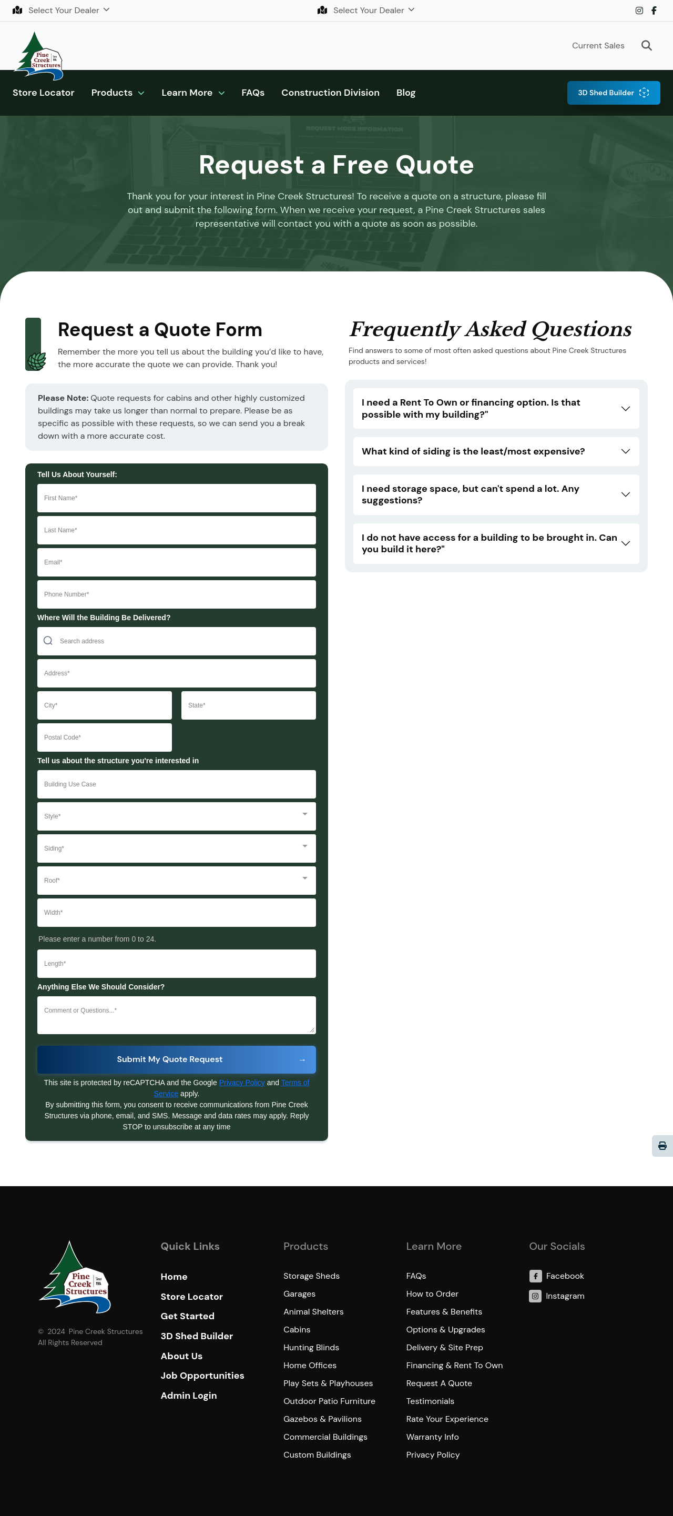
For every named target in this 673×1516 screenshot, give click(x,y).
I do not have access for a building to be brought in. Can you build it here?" (489, 543)
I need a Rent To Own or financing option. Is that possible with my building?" (471, 408)
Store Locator (44, 92)
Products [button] (112, 92)
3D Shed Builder (606, 92)
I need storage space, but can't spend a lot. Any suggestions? (470, 494)
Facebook (654, 10)
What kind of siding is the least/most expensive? (473, 451)
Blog (406, 92)
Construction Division (330, 92)
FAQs (253, 92)
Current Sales (598, 45)
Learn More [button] (186, 92)
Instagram (639, 10)
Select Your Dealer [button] (57, 10)
